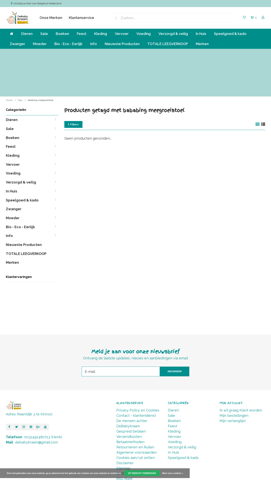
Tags (20, 60)
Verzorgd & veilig (173, 34)
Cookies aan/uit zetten (135, 418)
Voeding (143, 34)
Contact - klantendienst (136, 376)
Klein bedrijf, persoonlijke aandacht (117, 52)
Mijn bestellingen (234, 376)
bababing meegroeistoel (40, 60)
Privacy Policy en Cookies (137, 370)
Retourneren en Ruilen (135, 407)
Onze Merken (51, 18)
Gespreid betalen (131, 391)
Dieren (27, 34)
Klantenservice (81, 18)
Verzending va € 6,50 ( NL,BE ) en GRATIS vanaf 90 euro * (42, 52)
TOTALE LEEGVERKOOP (167, 44)
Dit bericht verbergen (142, 473)
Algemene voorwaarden (136, 413)
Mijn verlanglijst (233, 381)
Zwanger (17, 44)
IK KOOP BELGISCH (132, 434)
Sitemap (123, 428)
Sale (44, 34)
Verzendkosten (129, 397)
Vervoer (122, 34)
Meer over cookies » (172, 473)
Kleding (100, 34)
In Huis (201, 34)
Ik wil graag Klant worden (241, 370)
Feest (81, 34)
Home (9, 60)
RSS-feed (124, 439)
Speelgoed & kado (230, 34)
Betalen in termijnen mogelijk (177, 52)
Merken (202, 44)
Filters (73, 84)
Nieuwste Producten (122, 44)
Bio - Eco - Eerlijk (68, 44)
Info (93, 44)
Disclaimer (125, 423)
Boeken (62, 34)
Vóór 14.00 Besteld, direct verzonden (238, 52)
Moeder (40, 44)
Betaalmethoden (130, 402)
